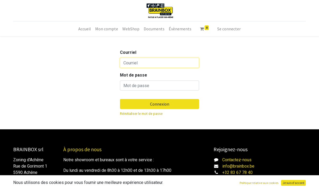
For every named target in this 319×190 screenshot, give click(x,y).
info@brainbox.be (238, 166)
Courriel (128, 52)
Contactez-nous (237, 159)
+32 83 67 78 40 (237, 172)
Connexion (159, 104)
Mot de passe (133, 75)
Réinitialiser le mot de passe (141, 114)
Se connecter (229, 28)
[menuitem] (84, 28)
